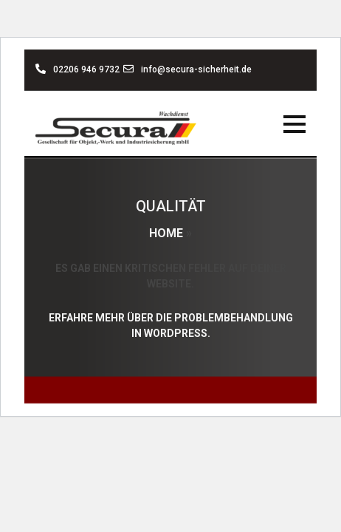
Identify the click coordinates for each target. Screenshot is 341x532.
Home (166, 233)
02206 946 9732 (77, 69)
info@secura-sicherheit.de (187, 69)
